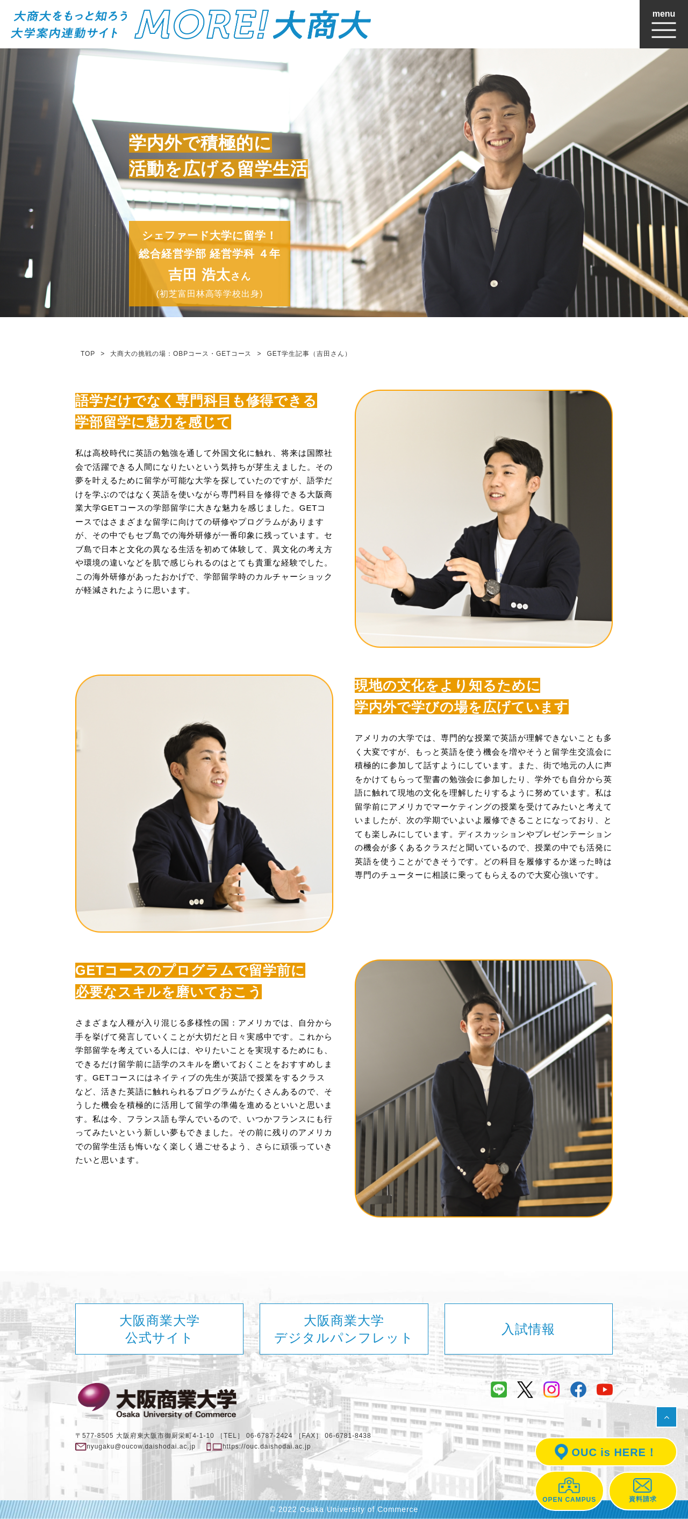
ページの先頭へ (669, 1421)
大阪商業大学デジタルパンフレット (344, 1328)
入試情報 (528, 1329)
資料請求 (643, 1490)
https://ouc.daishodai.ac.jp (267, 1446)
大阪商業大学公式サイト (159, 1328)
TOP (88, 353)
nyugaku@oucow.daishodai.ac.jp (141, 1446)
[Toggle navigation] (664, 24)
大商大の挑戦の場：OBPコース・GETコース (181, 353)
